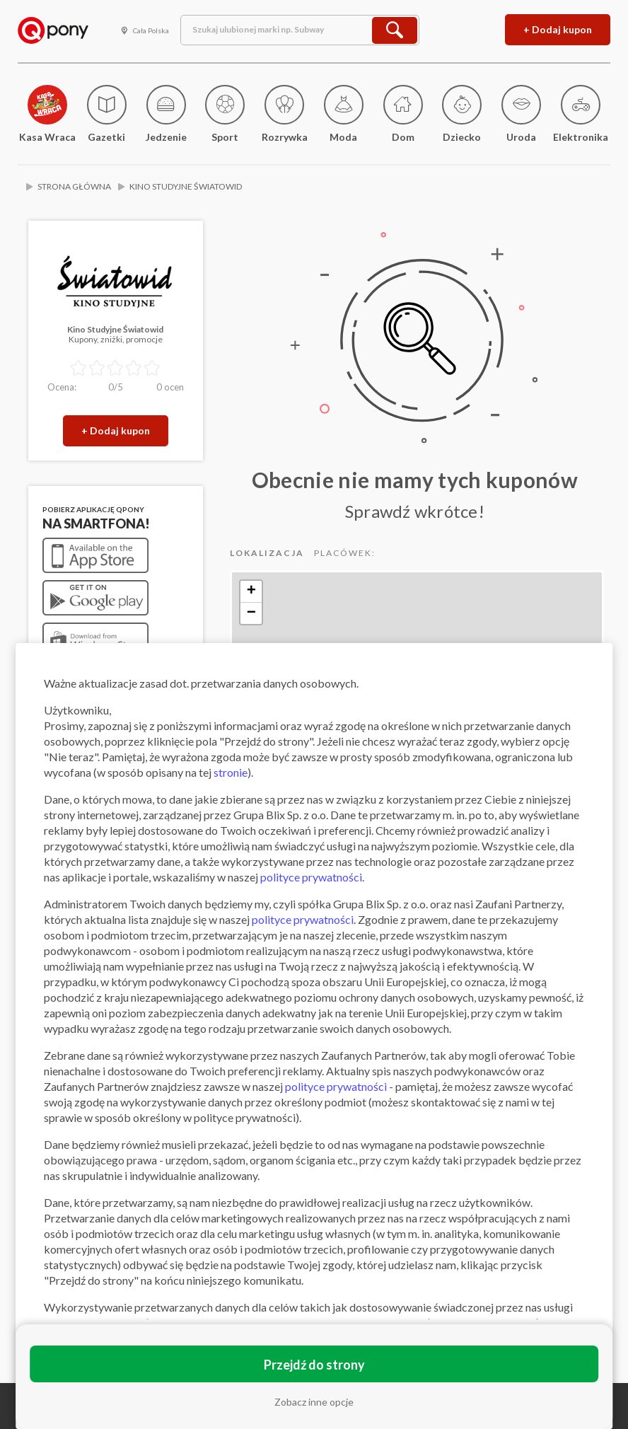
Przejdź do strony (314, 1364)
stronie (231, 772)
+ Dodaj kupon (557, 29)
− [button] (251, 613)
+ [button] (251, 591)
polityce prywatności (311, 877)
